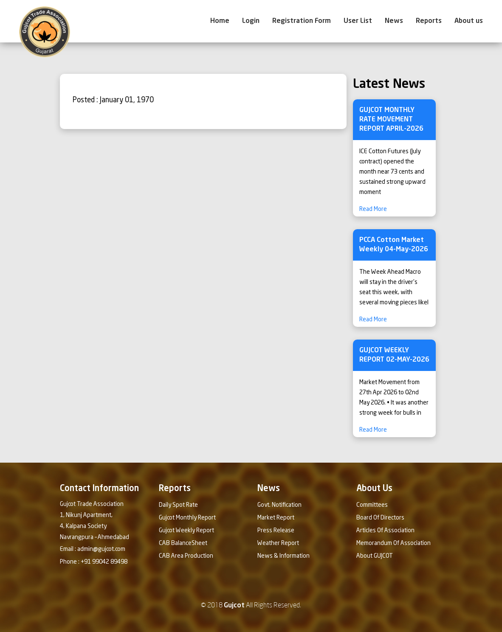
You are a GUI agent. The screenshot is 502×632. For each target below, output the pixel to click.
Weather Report (278, 543)
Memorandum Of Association (393, 543)
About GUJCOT (374, 556)
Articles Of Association (385, 531)
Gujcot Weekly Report (186, 531)
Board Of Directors (380, 518)
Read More (373, 209)
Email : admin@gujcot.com (92, 549)
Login (250, 21)
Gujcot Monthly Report (187, 518)
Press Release (275, 531)
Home (219, 21)
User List (358, 21)
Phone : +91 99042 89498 (93, 562)
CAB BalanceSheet (183, 543)
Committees (372, 505)
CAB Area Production (186, 556)
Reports (429, 21)
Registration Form (301, 21)
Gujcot (234, 605)
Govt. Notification (279, 505)
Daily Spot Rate (178, 505)
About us (468, 21)
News (394, 21)
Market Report (275, 518)
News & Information (283, 556)
